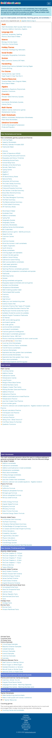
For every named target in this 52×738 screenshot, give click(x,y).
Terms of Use (26, 727)
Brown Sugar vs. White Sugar (12, 664)
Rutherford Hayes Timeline (11, 576)
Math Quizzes (18, 27)
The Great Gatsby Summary (11, 183)
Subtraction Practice (9, 394)
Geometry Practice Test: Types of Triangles (16, 306)
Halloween (21, 50)
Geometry (18, 29)
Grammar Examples (8, 656)
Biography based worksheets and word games (17, 283)
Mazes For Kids (7, 234)
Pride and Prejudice (8, 127)
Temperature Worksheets (10, 287)
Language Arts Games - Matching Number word (18, 687)
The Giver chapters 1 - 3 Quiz (11, 562)
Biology (4, 42)
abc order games (7, 324)
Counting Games (7, 371)
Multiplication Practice (9, 399)
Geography (5, 55)
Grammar (5, 34)
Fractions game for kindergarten (13, 331)
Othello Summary (8, 195)
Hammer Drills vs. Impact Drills (12, 671)
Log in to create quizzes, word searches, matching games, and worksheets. (24, 18)
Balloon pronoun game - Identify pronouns (16, 232)
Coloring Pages (7, 140)
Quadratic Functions (8, 91)
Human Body (13, 44)
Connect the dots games (10, 255)
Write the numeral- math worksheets (14, 243)
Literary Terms (6, 104)
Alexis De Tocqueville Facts (11, 589)
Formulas (5, 486)
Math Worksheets (7, 27)
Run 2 (20, 76)
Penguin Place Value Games (11, 382)
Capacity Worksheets (9, 142)
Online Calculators (8, 531)
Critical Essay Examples (10, 644)
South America (7, 248)
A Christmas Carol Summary (11, 519)
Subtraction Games (8, 375)
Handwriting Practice (9, 66)
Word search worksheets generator (13, 334)
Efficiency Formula (8, 509)
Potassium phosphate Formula (12, 490)
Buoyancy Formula (8, 506)
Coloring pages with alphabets (12, 253)
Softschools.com (30, 732)
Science (5, 40)
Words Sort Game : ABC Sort (11, 336)
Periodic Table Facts (9, 167)
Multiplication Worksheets (24, 117)
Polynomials (21, 89)
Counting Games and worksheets (13, 710)
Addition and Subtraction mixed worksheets (16, 468)
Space (15, 42)
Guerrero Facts (7, 592)
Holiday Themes (8, 47)
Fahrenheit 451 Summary (10, 181)
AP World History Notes (10, 176)
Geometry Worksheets (9, 225)
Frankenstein (20, 125)
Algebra (24, 29)
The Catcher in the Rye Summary (13, 190)
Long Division (6, 380)
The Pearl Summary (8, 200)
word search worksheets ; (10, 329)
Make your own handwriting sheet (13, 301)
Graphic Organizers (8, 246)
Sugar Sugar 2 (6, 76)
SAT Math (21, 60)
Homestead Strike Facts (10, 587)
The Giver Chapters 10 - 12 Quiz (12, 555)
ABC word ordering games (11, 320)
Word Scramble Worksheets (11, 355)
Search (26, 729)
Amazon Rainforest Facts (10, 609)
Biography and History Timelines (13, 158)
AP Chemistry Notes (9, 207)
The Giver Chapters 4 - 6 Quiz (11, 560)
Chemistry (5, 44)
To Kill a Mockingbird (8, 125)
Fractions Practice (8, 417)
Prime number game (9, 403)
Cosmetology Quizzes (9, 542)
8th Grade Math (7, 229)
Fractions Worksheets (9, 350)
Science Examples (8, 653)
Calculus (5, 151)
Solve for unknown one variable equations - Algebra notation (22, 482)
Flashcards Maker (8, 147)
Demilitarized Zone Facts (10, 596)
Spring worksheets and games (12, 280)
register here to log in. (28, 21)
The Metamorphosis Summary (12, 202)
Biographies (13, 55)
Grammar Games (8, 236)
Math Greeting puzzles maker (12, 290)
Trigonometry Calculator (10, 535)
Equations (13, 89)
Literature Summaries (10, 123)
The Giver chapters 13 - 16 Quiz (12, 553)
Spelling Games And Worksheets (13, 227)
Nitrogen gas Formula (9, 493)
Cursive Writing (7, 68)
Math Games (27, 27)
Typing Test (6, 218)
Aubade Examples (8, 649)
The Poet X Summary (9, 522)
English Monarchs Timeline (11, 583)
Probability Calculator (9, 533)
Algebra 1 (5, 172)
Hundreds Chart (7, 213)
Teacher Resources (9, 79)
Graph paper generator (9, 264)
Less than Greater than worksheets (13, 479)
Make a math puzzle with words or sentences (17, 697)
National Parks (7, 179)
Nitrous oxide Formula (9, 497)
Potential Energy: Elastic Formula (13, 513)
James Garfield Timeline (10, 578)
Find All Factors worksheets (11, 348)
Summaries (5, 102)
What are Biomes (8, 565)
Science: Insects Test (9, 304)
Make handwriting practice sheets (13, 695)
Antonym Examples (8, 651)
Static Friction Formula (10, 511)
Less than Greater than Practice (12, 401)
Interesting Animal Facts (10, 160)
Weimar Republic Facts (10, 594)
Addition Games (7, 110)
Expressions (5, 89)
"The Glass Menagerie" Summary (13, 197)
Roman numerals (8, 415)
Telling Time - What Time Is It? (12, 419)
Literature (5, 100)
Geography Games (8, 222)
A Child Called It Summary (11, 204)
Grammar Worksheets (9, 266)
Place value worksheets (10, 359)
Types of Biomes (7, 567)
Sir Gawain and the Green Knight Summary (16, 528)
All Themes (6, 318)
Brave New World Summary (11, 193)
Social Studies (7, 53)
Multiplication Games (9, 112)
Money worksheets (8, 250)
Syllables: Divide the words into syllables (15, 313)
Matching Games (8, 276)
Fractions (5, 29)
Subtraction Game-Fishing (11, 260)
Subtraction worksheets (10, 465)
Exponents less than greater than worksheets (17, 352)
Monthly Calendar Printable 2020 (13, 144)
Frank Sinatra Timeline (9, 580)
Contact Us (26, 724)
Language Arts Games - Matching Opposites (16, 684)
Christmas (5, 50)
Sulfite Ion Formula (8, 488)
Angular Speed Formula (10, 504)
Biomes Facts (6, 607)
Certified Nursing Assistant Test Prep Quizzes (17, 545)
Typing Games (6, 74)
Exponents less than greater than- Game (15, 357)
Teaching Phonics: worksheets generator (15, 269)
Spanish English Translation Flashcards (15, 315)
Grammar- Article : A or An (11, 680)
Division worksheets (9, 477)
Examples (5, 658)
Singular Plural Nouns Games (12, 682)
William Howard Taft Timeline (12, 573)
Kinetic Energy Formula (10, 502)
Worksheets (14, 102)
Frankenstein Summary (10, 186)
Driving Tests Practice (9, 540)
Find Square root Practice (10, 412)
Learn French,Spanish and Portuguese (14, 362)
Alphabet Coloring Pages (24, 66)
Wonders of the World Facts (11, 165)
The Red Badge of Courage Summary (14, 526)
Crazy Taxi (15, 76)
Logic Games (16, 74)
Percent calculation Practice (11, 410)
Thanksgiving (13, 50)
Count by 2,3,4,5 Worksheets (11, 343)
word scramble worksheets (11, 327)
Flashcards (5, 273)
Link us (26, 722)
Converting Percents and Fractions (13, 156)
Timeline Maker (7, 81)
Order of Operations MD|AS (11, 153)
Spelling (19, 34)
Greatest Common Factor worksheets (14, 345)
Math (4, 24)
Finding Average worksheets (11, 475)
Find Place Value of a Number (12, 422)
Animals (10, 42)
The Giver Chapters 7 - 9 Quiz (11, 558)
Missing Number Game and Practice (14, 389)
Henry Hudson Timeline (10, 571)
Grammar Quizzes (8, 241)
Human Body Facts (8, 163)
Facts (4, 599)
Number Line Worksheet (10, 285)
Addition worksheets (8, 117)
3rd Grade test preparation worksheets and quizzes (19, 271)
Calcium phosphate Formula (11, 495)
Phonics (4, 36)
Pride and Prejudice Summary (12, 188)
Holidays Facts (7, 603)
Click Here (18, 341)
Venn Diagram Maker (19, 81)
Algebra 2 (5, 174)
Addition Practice (8, 392)
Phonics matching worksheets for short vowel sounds (20, 338)
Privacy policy (26, 726)
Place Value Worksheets (9, 119)
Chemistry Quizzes (17, 97)
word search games (8, 322)
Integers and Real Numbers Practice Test (15, 308)
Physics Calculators (8, 538)
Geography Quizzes (8, 220)
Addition (11, 29)
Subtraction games (19, 110)
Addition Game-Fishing (10, 257)
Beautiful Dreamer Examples (11, 646)
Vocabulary (12, 34)
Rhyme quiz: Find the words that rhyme (15, 311)
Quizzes (5, 58)
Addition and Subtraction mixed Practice (15, 396)
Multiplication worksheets (10, 470)
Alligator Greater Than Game (11, 387)
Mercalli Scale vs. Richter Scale (12, 669)
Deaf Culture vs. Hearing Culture (13, 662)
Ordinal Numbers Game (10, 385)
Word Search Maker (13, 36)
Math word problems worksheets (13, 262)
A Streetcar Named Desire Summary (14, 524)
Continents (21, 55)
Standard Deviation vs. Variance (12, 667)
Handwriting (6, 64)
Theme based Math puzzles (11, 292)
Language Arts (7, 32)
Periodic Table (6, 97)
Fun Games (6, 71)
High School (6, 299)
